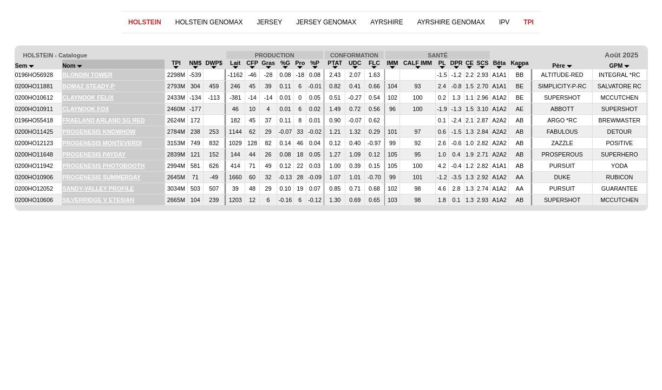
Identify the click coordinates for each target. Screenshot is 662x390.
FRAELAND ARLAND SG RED (103, 120)
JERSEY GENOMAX (326, 22)
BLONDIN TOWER (87, 75)
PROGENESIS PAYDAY (94, 154)
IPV (504, 22)
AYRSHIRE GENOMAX (451, 22)
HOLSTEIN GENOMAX (209, 22)
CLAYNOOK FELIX (88, 97)
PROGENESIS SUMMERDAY (101, 177)
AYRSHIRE (386, 22)
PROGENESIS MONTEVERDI (102, 143)
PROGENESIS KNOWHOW (98, 131)
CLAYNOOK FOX (85, 109)
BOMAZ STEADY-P (88, 86)
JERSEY (269, 22)
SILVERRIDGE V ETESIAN (98, 200)
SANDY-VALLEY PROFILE (98, 188)
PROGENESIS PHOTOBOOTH (103, 165)
